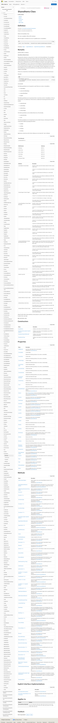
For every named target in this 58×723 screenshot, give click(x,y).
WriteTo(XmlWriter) (21, 679)
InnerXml (19, 409)
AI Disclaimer (3, 722)
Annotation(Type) (21, 499)
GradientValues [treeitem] (6, 34)
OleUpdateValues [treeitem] (7, 218)
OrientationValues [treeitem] (7, 220)
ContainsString (20, 380)
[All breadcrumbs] (19, 8)
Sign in (55, 1)
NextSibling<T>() (21, 612)
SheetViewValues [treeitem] (6, 498)
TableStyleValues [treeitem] (6, 564)
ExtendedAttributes (21, 388)
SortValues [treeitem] (5, 519)
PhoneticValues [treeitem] (6, 267)
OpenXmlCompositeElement (39, 46)
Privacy (23, 722)
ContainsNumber (21, 372)
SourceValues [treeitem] (6, 521)
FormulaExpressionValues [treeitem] (8, 18)
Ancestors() (20, 492)
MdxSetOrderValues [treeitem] (7, 134)
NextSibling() (20, 607)
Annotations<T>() (21, 512)
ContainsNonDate (21, 368)
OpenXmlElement (29, 46)
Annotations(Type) (21, 508)
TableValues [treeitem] (6, 566)
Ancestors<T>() (21, 495)
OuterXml (19, 455)
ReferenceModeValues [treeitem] (7, 371)
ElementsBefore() (21, 557)
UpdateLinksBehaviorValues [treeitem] (8, 615)
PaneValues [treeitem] (6, 249)
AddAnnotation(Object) (22, 480)
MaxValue (19, 428)
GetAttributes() (20, 565)
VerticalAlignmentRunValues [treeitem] (8, 626)
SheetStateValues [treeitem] (7, 492)
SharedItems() (20, 328)
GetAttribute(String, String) (22, 561)
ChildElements (20, 349)
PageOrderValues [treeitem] (7, 237)
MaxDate (19, 424)
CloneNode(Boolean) (21, 537)
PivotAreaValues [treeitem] (6, 279)
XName (19, 468)
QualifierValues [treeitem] (6, 345)
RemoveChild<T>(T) (21, 654)
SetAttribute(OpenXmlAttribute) (23, 666)
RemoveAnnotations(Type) (22, 642)
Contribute (19, 722)
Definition (20, 16)
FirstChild (19, 397)
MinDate (19, 436)
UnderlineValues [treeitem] (6, 611)
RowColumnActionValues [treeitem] (8, 412)
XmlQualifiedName (21, 465)
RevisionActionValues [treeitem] (7, 377)
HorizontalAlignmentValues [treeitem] (8, 61)
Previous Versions (9, 722)
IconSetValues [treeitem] (6, 75)
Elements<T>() (20, 548)
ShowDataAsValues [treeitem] (7, 500)
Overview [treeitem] (6, 455)
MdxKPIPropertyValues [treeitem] (7, 126)
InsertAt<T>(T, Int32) (21, 579)
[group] (36, 80)
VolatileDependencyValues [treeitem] (8, 636)
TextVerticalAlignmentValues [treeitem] (8, 581)
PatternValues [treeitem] (6, 259)
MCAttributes (20, 432)
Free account (54, 4)
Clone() (19, 533)
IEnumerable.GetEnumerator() (23, 691)
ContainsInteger (21, 360)
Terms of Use (39, 722)
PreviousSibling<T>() (21, 628)
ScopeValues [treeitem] (6, 441)
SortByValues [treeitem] (6, 511)
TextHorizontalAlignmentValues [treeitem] (8, 577)
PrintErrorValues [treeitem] (6, 335)
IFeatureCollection (31, 392)
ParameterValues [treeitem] (6, 255)
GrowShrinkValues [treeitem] (7, 51)
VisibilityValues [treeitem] (6, 634)
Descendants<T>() (21, 542)
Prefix (19, 462)
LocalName (20, 417)
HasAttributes (20, 400)
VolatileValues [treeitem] (6, 642)
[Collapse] (13, 7)
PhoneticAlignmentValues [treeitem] (8, 261)
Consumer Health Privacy (30, 722)
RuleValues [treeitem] (5, 426)
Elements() (20, 545)
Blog (14, 722)
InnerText (19, 406)
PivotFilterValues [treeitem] (6, 313)
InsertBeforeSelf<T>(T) (22, 588)
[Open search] (53, 1)
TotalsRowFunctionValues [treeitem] (8, 597)
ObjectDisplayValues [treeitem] (7, 192)
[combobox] (7, 10)
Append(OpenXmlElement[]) (23, 521)
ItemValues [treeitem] (6, 94)
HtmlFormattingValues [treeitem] (7, 65)
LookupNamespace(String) (22, 599)
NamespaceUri (20, 449)
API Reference (23, 7)
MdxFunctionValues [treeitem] (7, 122)
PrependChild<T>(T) (21, 618)
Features (19, 392)
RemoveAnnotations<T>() (22, 647)
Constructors (21, 19)
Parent (19, 458)
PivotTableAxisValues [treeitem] (7, 324)
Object (23, 46)
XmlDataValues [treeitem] (6, 681)
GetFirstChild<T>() (21, 568)
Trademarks (44, 722)
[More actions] (54, 8)
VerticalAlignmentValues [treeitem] (8, 628)
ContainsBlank (20, 352)
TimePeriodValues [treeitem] (7, 583)
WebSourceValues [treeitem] (7, 656)
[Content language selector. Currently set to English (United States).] (6, 720)
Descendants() (20, 539)
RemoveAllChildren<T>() (22, 639)
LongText (19, 420)
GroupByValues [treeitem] (6, 37)
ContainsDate (20, 356)
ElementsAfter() (20, 552)
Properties (20, 20)
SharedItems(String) (21, 337)
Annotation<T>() (21, 503)
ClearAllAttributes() (21, 529)
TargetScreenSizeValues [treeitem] (8, 568)
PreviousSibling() (21, 622)
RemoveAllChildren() (21, 636)
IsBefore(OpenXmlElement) (22, 595)
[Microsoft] (2, 1)
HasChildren (20, 403)
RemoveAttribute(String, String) (23, 651)
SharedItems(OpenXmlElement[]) (23, 334)
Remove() (19, 633)
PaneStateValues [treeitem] (6, 247)
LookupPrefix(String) (21, 603)
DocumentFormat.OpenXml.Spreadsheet (33, 7)
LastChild (19, 413)
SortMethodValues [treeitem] (7, 515)
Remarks (20, 17)
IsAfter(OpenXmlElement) (22, 591)
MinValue (19, 441)
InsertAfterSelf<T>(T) (21, 576)
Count (19, 384)
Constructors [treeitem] (7, 457)
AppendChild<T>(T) (21, 525)
